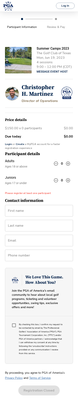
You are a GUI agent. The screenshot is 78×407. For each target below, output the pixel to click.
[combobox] (39, 242)
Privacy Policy (14, 378)
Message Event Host (52, 71)
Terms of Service (40, 378)
